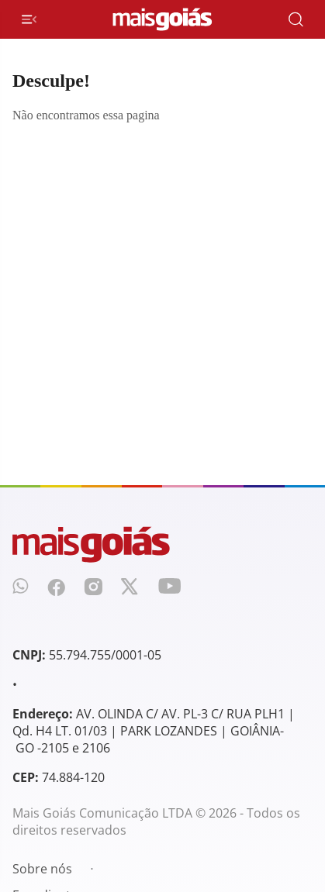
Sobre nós (42, 868)
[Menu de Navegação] (29, 19)
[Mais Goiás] (162, 19)
